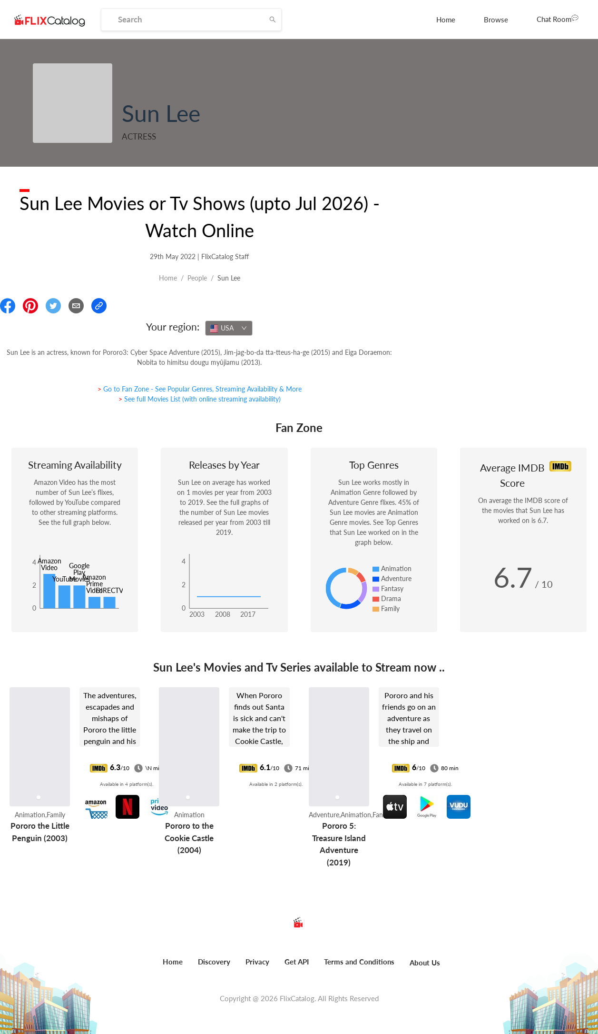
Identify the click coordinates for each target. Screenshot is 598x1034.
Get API (296, 961)
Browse (496, 19)
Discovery (214, 961)
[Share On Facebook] (7, 305)
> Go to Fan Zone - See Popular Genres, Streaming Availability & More (200, 389)
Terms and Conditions (359, 961)
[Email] (76, 305)
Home (445, 19)
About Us (425, 962)
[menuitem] (446, 19)
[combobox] (229, 328)
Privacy (257, 961)
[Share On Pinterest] (30, 305)
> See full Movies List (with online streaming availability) (199, 399)
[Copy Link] (99, 305)
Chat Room (557, 18)
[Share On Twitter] (53, 305)
